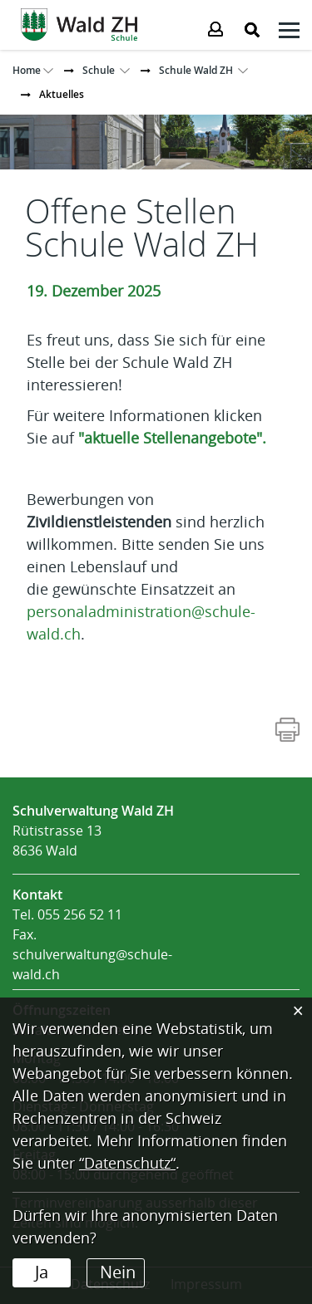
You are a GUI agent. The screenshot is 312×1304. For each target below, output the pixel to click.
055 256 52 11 (79, 915)
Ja (41, 1272)
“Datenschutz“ (127, 1163)
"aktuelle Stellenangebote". (172, 438)
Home (26, 70)
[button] (98, 70)
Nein (118, 1272)
